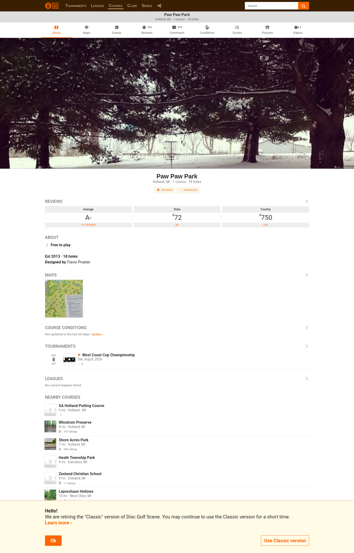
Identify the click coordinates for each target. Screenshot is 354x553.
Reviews (177, 201)
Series (147, 6)
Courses (116, 6)
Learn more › (58, 523)
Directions (165, 189)
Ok (53, 540)
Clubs (132, 6)
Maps (177, 275)
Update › (97, 334)
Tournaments (75, 6)
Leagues (97, 6)
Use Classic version (285, 540)
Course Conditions (177, 327)
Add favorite (188, 189)
